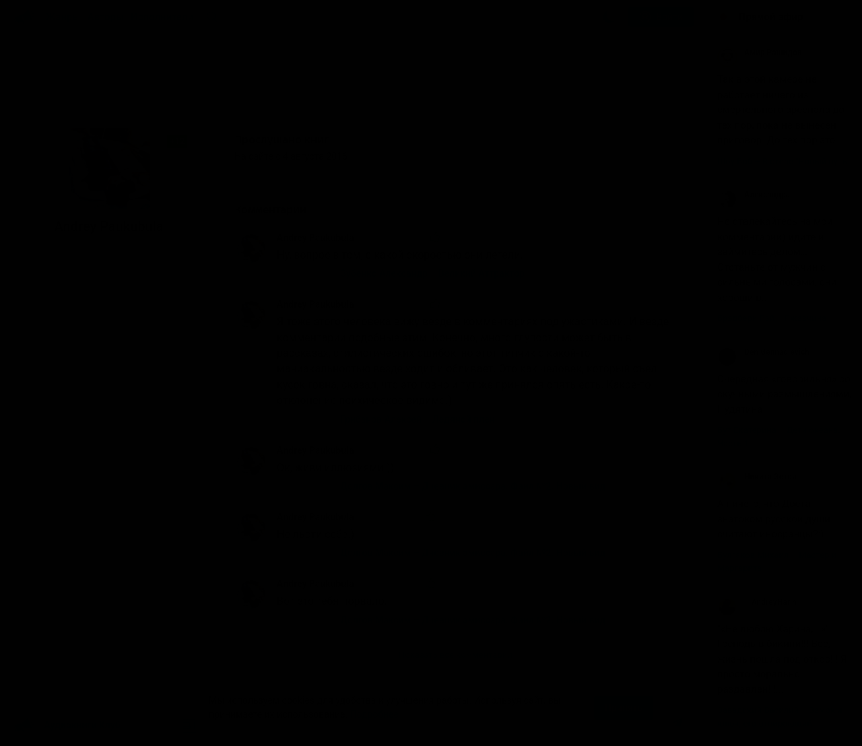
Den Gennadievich (763, 352)
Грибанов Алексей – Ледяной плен (418, 419)
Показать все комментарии (455, 655)
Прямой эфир (771, 17)
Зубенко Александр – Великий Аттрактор (433, 273)
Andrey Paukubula (315, 238)
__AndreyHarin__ (760, 602)
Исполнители (162, 17)
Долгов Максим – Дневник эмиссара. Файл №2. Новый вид (473, 486)
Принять (623, 707)
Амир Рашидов (759, 52)
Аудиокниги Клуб (67, 725)
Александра (753, 194)
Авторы (106, 17)
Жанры (63, 17)
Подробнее (374, 714)
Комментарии (280, 210)
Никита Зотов (757, 476)
